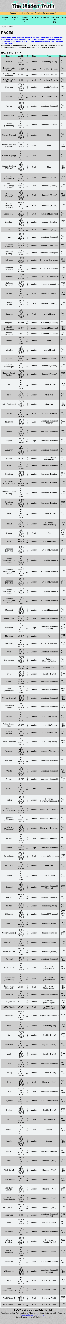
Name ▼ (9, 56)
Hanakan (9, 314)
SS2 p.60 (62, 1044)
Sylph (9, 1054)
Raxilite (9, 789)
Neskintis (9, 643)
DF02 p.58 (63, 1035)
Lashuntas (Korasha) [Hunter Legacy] (9, 591)
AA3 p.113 (63, 1063)
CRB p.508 (63, 177)
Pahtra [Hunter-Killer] (9, 725)
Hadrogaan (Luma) (9, 253)
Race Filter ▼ (11, 52)
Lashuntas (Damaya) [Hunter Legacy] (9, 560)
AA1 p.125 (63, 1271)
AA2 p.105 (63, 771)
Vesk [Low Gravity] (9, 1189)
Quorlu (9, 771)
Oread (9, 674)
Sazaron (9, 848)
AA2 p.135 (63, 1222)
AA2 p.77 (62, 323)
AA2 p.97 (62, 751)
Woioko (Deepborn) (9, 1241)
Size (34, 56)
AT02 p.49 (63, 222)
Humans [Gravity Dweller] (9, 374)
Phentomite (9, 751)
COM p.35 (63, 304)
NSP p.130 (63, 328)
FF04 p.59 (63, 636)
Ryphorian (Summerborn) (9, 809)
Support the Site (55, 19)
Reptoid (9, 800)
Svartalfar (9, 1044)
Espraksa (9, 87)
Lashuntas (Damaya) (9, 550)
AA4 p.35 (62, 69)
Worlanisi (9, 1262)
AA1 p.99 (62, 838)
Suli (9, 1035)
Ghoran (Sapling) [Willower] (9, 167)
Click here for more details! (45, 13)
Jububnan (9, 450)
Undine (9, 1110)
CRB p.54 (63, 1280)
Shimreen (9, 914)
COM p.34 (63, 284)
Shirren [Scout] (9, 942)
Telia (9, 1063)
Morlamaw (9, 628)
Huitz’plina (9, 350)
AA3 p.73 (62, 630)
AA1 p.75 (62, 610)
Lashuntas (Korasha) (9, 582)
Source (63, 56)
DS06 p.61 (63, 912)
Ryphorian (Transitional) (9, 819)
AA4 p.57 (62, 450)
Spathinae (9, 994)
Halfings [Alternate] (9, 304)
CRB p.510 (63, 277)
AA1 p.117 (63, 1119)
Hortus (9, 341)
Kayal (9, 513)
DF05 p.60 (63, 674)
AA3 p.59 (62, 441)
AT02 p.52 (63, 1015)
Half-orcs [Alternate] (9, 284)
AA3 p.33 (62, 87)
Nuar (9, 652)
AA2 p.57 (62, 135)
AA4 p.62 (62, 535)
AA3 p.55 (62, 395)
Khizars (9, 524)
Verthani (9, 1151)
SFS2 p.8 (63, 531)
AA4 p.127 (63, 1101)
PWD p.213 (63, 1002)
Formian (9, 106)
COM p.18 (63, 366)
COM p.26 (63, 1189)
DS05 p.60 (63, 876)
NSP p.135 (63, 1170)
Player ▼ (5, 18)
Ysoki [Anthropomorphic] (9, 1290)
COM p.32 (63, 186)
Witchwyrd (9, 1232)
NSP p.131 (63, 404)
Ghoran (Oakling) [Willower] (9, 145)
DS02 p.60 (63, 1241)
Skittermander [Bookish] (9, 987)
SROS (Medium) (9, 1002)
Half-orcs (9, 277)
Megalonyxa (9, 618)
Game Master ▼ (25, 19)
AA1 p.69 (62, 466)
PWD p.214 (63, 1026)
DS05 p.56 (63, 422)
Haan (9, 237)
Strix (9, 1026)
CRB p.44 (63, 358)
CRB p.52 (63, 1161)
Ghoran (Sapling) (9, 156)
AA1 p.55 (62, 214)
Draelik (9, 62)
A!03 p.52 (63, 779)
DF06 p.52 (63, 1110)
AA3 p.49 (62, 314)
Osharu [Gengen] (9, 698)
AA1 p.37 (62, 62)
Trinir (9, 1082)
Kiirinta (9, 533)
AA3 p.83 (62, 788)
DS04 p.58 (63, 541)
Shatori (9, 906)
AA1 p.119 (63, 1151)
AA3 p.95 (62, 906)
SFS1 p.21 (63, 626)
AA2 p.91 (62, 667)
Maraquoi (9, 610)
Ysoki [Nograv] (9, 1298)
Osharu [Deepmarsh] (9, 690)
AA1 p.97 (62, 809)
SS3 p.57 (62, 513)
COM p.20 (63, 482)
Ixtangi (9, 431)
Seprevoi (9, 887)
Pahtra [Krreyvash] (9, 732)
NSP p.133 (63, 725)
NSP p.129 (63, 145)
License (45, 17)
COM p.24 (63, 933)
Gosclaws (9, 222)
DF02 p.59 (63, 1054)
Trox (9, 1091)
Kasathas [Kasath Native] (9, 493)
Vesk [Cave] (9, 1170)
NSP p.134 (63, 979)
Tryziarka (9, 1101)
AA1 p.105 (63, 959)
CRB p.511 (63, 293)
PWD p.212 (63, 524)
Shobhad (9, 959)
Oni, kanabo (9, 660)
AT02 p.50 (63, 643)
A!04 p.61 (63, 1082)
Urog (9, 1119)
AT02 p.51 (63, 856)
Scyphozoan (9, 865)
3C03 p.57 (63, 618)
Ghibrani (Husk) (9, 115)
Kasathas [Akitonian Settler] (9, 482)
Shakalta (9, 897)
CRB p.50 (63, 923)
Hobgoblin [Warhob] (9, 333)
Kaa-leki (9, 458)
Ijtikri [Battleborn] (9, 404)
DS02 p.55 (63, 97)
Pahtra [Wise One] (9, 742)
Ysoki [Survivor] (9, 1304)
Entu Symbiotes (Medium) (9, 74)
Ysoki (9, 1280)
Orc (9, 667)
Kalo (9, 466)
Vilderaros (9, 1215)
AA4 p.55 (62, 431)
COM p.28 (63, 1290)
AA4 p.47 (62, 350)
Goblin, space (9, 214)
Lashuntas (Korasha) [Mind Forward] (9, 601)
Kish (9, 541)
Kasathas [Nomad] (9, 503)
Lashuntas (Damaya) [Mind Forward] (9, 572)
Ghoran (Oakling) (9, 135)
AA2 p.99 (62, 1073)
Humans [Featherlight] (9, 366)
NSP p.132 (63, 690)
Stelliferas (9, 1015)
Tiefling (9, 1073)
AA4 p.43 (62, 245)
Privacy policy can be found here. (33, 1315)
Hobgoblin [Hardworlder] (9, 328)
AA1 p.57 (62, 229)
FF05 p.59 (63, 458)
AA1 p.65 (62, 413)
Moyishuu (9, 636)
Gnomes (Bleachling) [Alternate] (9, 186)
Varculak (9, 1130)
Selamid (9, 876)
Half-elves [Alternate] (9, 268)
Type (49, 56)
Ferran (9, 97)
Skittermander (9, 967)
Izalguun (9, 441)
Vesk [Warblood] (9, 1207)
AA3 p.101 (63, 994)
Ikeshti (9, 413)
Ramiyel (9, 779)
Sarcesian (9, 838)
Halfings (9, 293)
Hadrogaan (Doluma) (9, 245)
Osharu (9, 681)
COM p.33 (63, 268)
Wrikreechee (9, 1271)
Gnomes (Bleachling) (9, 177)
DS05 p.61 (63, 887)
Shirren (9, 923)
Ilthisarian (9, 422)
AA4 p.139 (63, 1262)
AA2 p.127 (63, 1091)
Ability (21, 56)
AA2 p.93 (62, 681)
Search (63, 17)
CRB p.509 (63, 260)
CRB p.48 (63, 550)
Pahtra (9, 717)
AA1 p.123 (63, 1232)
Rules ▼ (15, 18)
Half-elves (9, 260)
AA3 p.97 (62, 916)
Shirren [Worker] (9, 951)
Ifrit (9, 384)
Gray (9, 230)
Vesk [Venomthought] (9, 1198)
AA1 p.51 (62, 106)
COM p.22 (63, 560)
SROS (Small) (9, 1007)
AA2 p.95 (62, 717)
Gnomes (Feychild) (9, 195)
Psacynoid (9, 760)
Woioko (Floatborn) (9, 1251)
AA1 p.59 (62, 237)
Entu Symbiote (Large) (9, 69)
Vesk (9, 1161)
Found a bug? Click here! (33, 1309)
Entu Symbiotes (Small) (9, 80)
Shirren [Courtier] (9, 933)
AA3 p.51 (62, 341)
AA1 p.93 (62, 800)
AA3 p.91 (62, 848)
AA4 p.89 (62, 760)
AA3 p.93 (62, 897)
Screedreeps (9, 856)
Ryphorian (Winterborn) (9, 828)
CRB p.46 (63, 474)
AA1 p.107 (63, 967)
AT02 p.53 (63, 1215)
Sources (35, 17)
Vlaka (9, 1222)
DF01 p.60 (63, 384)
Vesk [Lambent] (9, 1179)
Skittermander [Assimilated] (9, 979)
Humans (9, 358)
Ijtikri (9, 395)
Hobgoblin (9, 323)
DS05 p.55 (63, 115)
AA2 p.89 (62, 660)
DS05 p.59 (63, 865)
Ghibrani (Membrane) (9, 125)
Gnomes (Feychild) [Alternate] (9, 205)
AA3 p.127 (63, 1130)
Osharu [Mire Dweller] (9, 706)
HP (27, 56)
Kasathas (9, 474)
